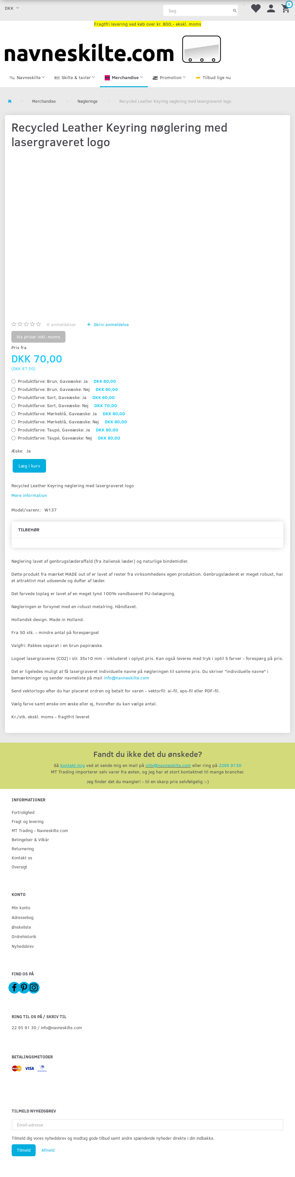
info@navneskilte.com (126, 679)
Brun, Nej (68, 390)
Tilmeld (23, 1150)
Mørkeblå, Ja (71, 415)
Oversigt (19, 866)
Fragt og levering (27, 821)
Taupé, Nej (69, 439)
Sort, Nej (67, 407)
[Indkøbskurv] (286, 8)
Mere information (29, 496)
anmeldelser (61, 326)
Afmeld (47, 1150)
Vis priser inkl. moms (38, 338)
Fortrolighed (23, 812)
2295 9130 (230, 766)
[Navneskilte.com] (113, 48)
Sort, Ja (66, 398)
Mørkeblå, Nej (72, 423)
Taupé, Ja (68, 431)
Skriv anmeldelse (110, 326)
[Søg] (235, 10)
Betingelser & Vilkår (30, 839)
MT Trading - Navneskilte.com (40, 830)
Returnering (23, 848)
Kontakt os (22, 857)
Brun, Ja (67, 382)
